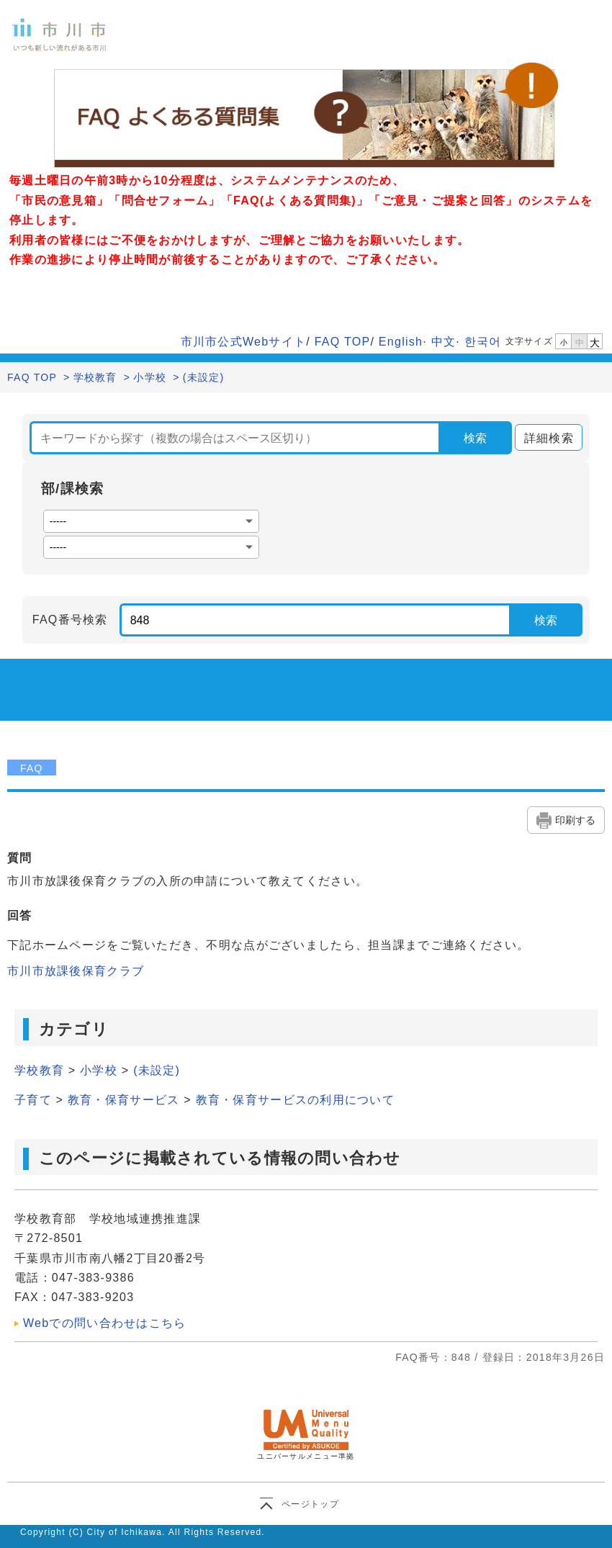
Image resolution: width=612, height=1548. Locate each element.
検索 (475, 438)
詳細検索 (544, 438)
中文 (443, 342)
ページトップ (310, 1504)
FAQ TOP (343, 342)
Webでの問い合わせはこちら (104, 1323)
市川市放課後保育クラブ (75, 971)
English (401, 342)
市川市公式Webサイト (244, 342)
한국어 (483, 342)
